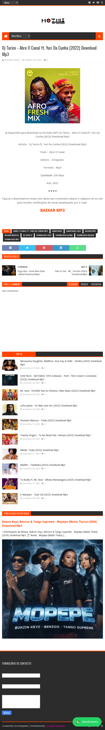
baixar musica (12, 235)
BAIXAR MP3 (52, 210)
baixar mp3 (90, 231)
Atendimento (87, 722)
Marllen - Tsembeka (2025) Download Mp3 (42, 465)
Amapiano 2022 (73, 231)
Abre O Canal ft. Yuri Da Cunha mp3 (30, 231)
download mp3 (12, 239)
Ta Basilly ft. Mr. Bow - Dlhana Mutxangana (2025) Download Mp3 (55, 479)
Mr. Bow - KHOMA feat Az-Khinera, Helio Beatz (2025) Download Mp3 (58, 390)
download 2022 (43, 235)
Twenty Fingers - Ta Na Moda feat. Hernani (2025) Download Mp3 (55, 435)
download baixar (85, 235)
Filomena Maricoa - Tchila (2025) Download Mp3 (45, 420)
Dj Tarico (27, 235)
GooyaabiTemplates (55, 726)
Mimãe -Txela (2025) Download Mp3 (39, 450)
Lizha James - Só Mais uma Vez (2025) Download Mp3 (48, 405)
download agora (64, 235)
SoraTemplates (20, 726)
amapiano (57, 231)
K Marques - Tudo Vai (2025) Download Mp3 (44, 494)
